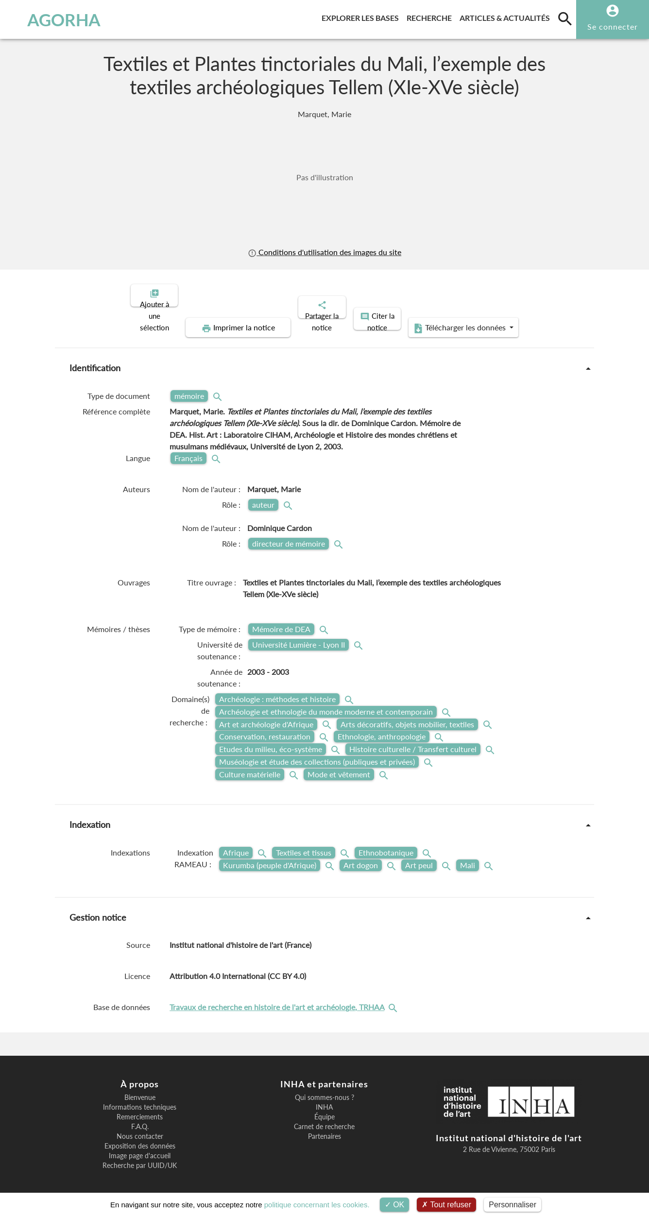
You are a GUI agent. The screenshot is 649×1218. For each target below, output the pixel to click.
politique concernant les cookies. (317, 1205)
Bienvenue (139, 1089)
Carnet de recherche (324, 1118)
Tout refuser (446, 1205)
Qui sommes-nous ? (324, 1089)
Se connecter (612, 26)
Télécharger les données (434, 319)
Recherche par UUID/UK (139, 1157)
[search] (565, 18)
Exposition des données (139, 1137)
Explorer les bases (362, 16)
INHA (324, 1099)
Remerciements (140, 1108)
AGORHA (56, 19)
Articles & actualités (507, 16)
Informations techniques (139, 1099)
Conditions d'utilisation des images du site (324, 252)
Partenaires (324, 1128)
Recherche (431, 16)
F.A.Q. (140, 1118)
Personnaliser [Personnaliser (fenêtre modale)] (512, 1205)
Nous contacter (140, 1128)
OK (395, 1205)
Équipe (324, 1108)
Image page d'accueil (140, 1147)
